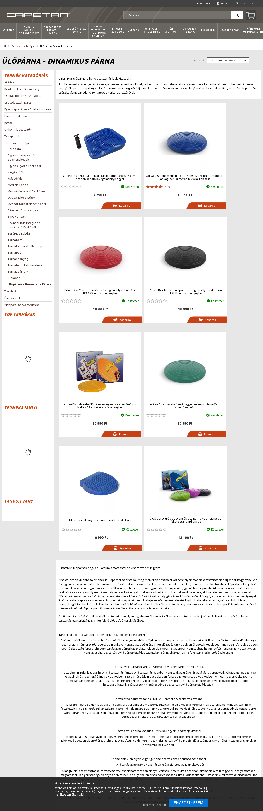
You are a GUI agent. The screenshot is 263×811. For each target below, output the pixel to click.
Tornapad (15, 252)
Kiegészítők (16, 172)
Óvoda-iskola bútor (21, 197)
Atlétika (8, 30)
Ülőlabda (14, 278)
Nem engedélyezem (154, 805)
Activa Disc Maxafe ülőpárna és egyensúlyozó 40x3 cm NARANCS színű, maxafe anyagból (159, 291)
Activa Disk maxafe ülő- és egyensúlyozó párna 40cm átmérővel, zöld (227, 291)
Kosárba (108, 206)
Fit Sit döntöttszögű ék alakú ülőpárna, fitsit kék (91, 405)
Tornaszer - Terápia (188, 30)
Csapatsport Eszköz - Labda (53, 30)
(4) (151, 187)
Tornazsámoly (18, 271)
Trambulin (208, 30)
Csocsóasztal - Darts (76, 30)
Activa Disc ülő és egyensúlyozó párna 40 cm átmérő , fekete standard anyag (159, 405)
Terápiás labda (19, 233)
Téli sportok (170, 30)
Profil (225, 3)
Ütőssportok (229, 30)
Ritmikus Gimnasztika (23, 210)
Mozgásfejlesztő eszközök (27, 191)
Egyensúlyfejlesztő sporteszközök (21, 157)
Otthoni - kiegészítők (152, 30)
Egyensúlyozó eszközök (25, 166)
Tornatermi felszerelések (26, 265)
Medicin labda (18, 185)
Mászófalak (16, 179)
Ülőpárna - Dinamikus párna (29, 284)
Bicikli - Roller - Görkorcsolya (29, 30)
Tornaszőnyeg (18, 259)
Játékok (133, 30)
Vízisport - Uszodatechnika (22, 305)
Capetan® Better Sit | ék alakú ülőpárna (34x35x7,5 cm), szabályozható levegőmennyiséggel (91, 177)
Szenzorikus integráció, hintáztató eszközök (24, 225)
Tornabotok (16, 240)
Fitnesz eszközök (117, 30)
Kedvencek (246, 3)
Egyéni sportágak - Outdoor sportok (98, 31)
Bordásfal (15, 149)
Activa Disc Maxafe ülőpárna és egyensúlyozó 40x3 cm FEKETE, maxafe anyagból (92, 291)
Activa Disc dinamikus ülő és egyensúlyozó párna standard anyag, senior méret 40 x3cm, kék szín (159, 177)
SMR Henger (16, 216)
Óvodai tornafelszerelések (27, 204)
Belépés (205, 3)
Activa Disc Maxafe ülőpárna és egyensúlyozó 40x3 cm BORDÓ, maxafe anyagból (227, 177)
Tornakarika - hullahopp (25, 246)
